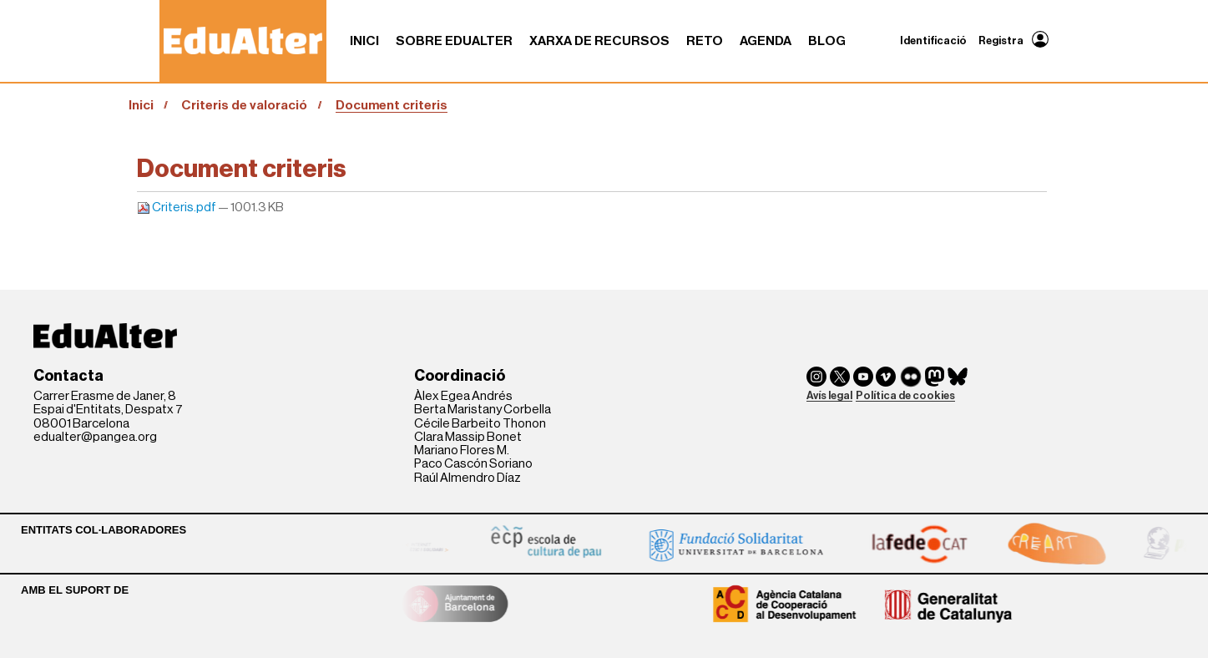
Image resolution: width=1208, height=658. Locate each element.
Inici (364, 41)
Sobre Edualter (454, 41)
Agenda (765, 41)
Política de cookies (905, 395)
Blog (827, 41)
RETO (704, 41)
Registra (1001, 40)
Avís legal (829, 395)
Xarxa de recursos (599, 41)
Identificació (933, 40)
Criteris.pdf (177, 207)
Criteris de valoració (244, 105)
